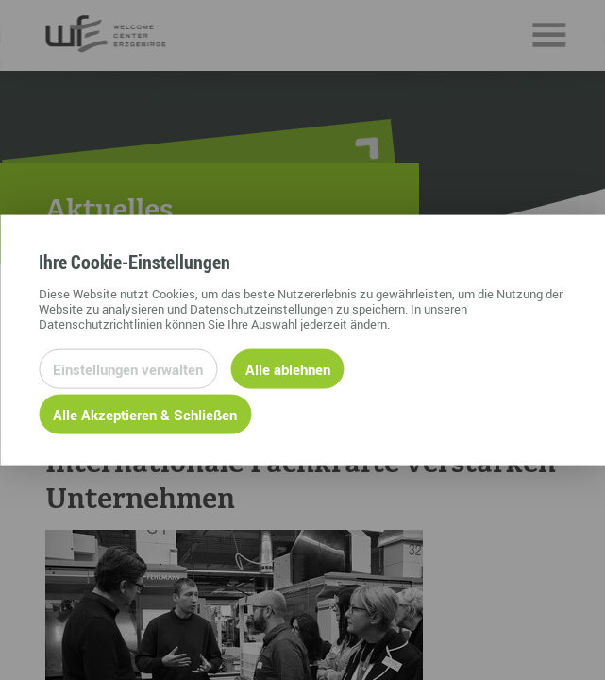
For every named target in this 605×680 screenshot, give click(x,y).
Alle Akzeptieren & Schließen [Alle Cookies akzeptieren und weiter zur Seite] (145, 413)
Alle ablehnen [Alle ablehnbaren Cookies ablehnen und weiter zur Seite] (287, 368)
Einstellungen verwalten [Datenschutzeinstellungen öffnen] (128, 368)
